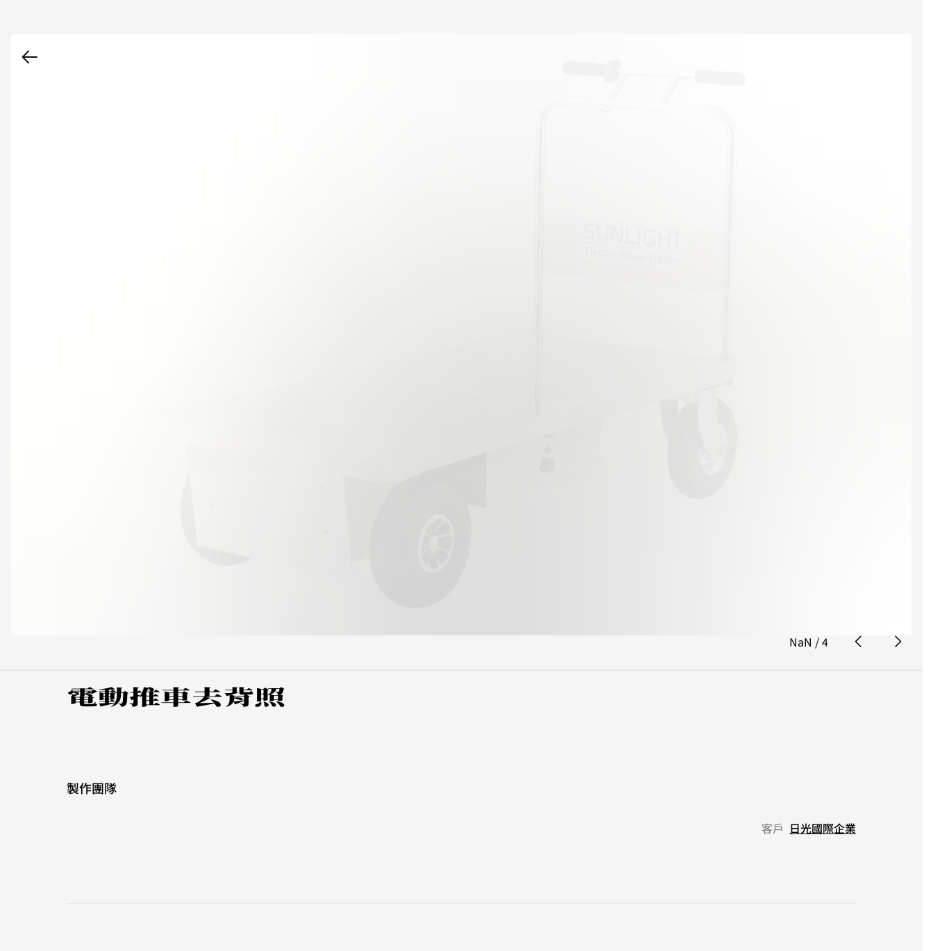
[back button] (29, 57)
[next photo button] (897, 608)
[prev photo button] (858, 608)
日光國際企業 (822, 794)
